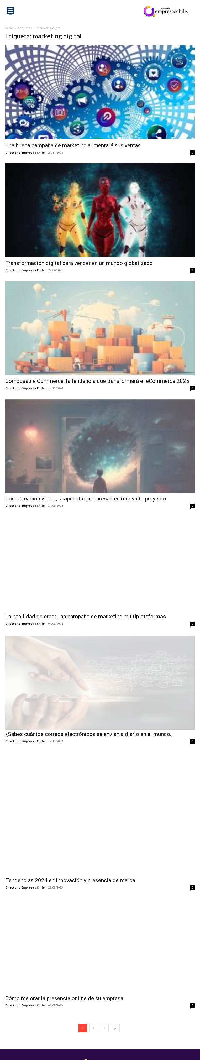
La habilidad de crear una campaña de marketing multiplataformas (85, 616)
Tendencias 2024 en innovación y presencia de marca (70, 852)
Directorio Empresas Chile (25, 152)
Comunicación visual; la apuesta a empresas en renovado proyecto (85, 498)
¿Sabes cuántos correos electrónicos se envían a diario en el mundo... (89, 734)
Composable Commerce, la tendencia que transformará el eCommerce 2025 (97, 381)
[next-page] (115, 999)
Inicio (9, 28)
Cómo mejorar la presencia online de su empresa (64, 970)
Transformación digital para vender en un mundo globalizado (79, 263)
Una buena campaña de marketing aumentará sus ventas (73, 145)
